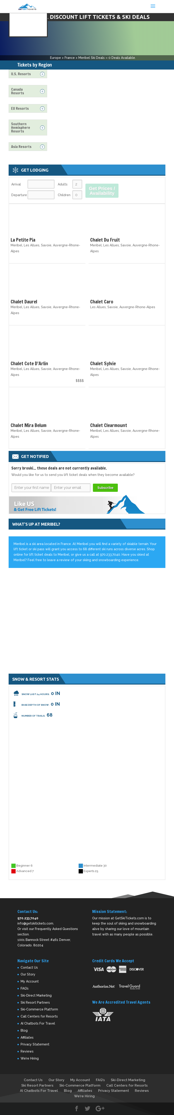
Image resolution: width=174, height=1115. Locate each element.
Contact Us (29, 967)
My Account (30, 981)
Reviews (27, 1051)
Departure (19, 195)
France (70, 58)
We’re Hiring (30, 1058)
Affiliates (27, 1037)
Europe (55, 58)
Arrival (16, 184)
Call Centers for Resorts (39, 1016)
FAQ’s (25, 988)
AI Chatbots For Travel (38, 1023)
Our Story (28, 974)
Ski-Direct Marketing (36, 995)
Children (64, 195)
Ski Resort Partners (35, 1002)
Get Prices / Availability (102, 191)
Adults (63, 184)
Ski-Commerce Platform (39, 1009)
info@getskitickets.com (35, 923)
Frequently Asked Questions (56, 929)
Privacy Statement (35, 1044)
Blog (24, 1030)
